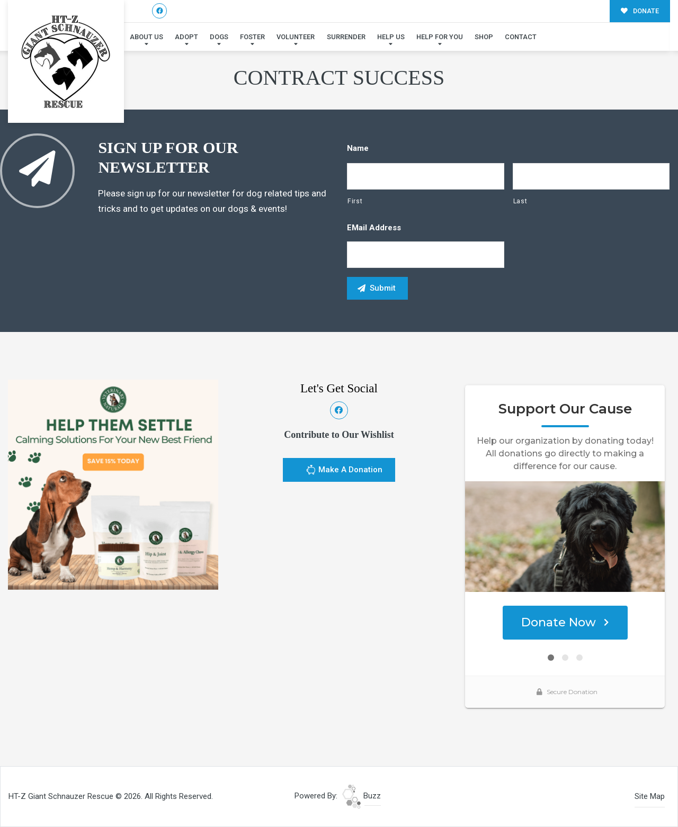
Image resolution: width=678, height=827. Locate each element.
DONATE (640, 11)
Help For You (439, 37)
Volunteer (295, 37)
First (354, 201)
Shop (484, 37)
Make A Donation (344, 471)
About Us (146, 37)
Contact (521, 37)
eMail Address (374, 227)
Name (358, 148)
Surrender (346, 37)
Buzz (361, 796)
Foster (252, 37)
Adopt (186, 37)
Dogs (219, 37)
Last (520, 201)
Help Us (391, 37)
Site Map (650, 796)
